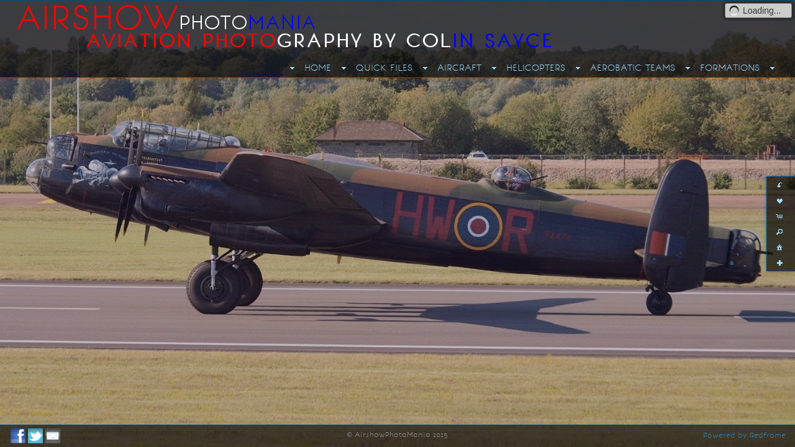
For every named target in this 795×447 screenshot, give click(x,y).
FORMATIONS (730, 67)
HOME (317, 67)
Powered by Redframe (744, 435)
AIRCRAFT (459, 67)
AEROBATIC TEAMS (632, 67)
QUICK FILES (384, 67)
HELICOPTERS (535, 67)
